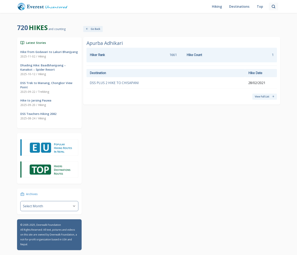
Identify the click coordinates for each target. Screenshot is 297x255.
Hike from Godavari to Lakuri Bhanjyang (49, 52)
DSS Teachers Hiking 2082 (38, 114)
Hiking (217, 6)
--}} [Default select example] (49, 206)
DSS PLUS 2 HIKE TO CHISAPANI (114, 83)
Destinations (239, 6)
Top (260, 6)
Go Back (93, 29)
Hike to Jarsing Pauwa (35, 100)
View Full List (264, 96)
